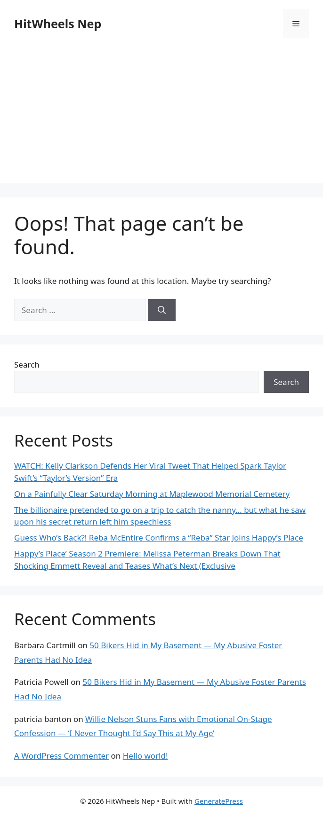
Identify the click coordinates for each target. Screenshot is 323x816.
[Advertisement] (161, 117)
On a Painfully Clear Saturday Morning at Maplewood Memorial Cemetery (152, 493)
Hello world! (145, 755)
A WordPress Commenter (61, 755)
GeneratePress (218, 801)
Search (27, 364)
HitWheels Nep (57, 23)
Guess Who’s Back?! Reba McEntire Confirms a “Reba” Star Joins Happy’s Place (158, 537)
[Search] (162, 310)
